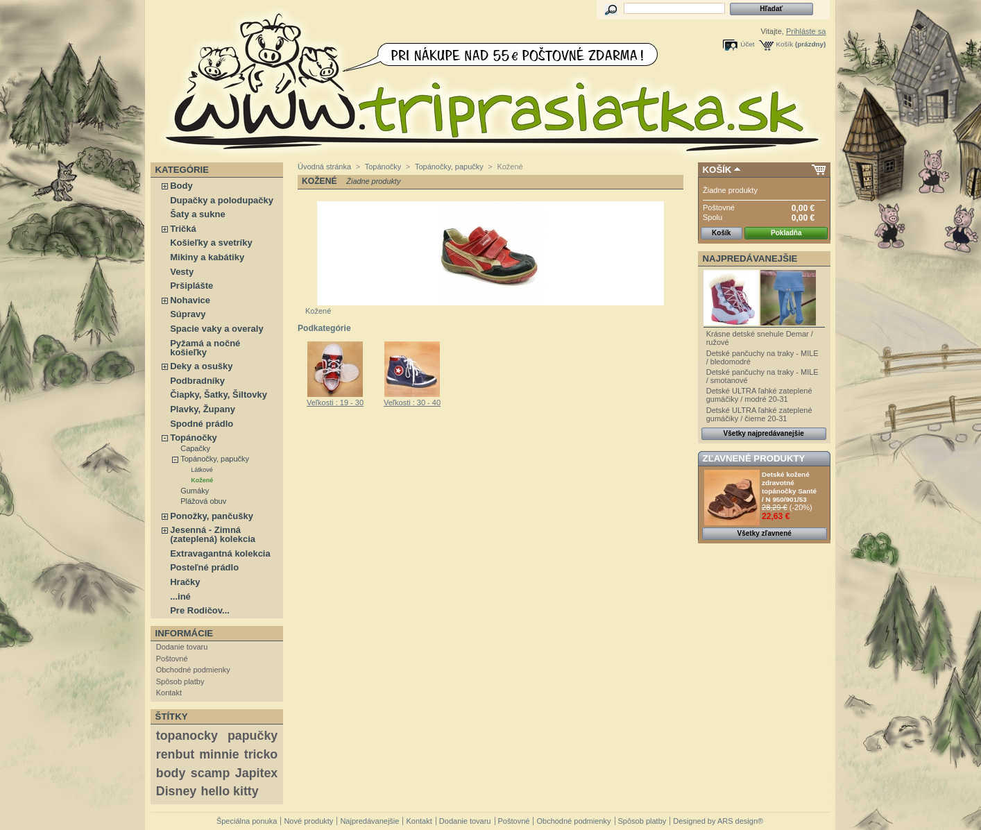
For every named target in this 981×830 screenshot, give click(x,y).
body (171, 773)
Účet (747, 44)
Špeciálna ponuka (246, 821)
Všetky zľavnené (764, 533)
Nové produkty (308, 821)
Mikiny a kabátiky (207, 257)
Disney (176, 791)
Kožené (202, 480)
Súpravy (187, 314)
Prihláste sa (806, 31)
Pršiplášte (191, 285)
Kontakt (169, 692)
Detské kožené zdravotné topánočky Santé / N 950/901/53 (789, 487)
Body (181, 185)
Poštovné (172, 658)
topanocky (187, 736)
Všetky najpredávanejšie (764, 433)
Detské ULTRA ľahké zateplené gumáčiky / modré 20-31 (759, 395)
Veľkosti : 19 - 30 (335, 402)
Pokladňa (786, 233)
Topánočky (193, 437)
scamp (210, 773)
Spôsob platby (180, 681)
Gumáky (194, 490)
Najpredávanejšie (750, 258)
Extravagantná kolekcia (220, 553)
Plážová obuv (203, 501)
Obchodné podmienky (193, 670)
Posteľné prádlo (204, 567)
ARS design (737, 821)
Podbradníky (197, 380)
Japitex (256, 773)
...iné (180, 596)
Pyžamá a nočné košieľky (205, 347)
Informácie (184, 633)
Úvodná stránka (324, 166)
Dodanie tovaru (182, 647)
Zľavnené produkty (754, 458)
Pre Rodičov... (200, 610)
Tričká (183, 228)
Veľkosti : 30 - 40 (412, 402)
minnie (219, 754)
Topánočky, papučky (214, 459)
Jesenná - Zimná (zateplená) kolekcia (212, 534)
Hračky (185, 582)
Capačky (195, 448)
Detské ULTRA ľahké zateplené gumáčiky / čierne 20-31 (759, 414)
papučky (253, 736)
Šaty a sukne (197, 214)
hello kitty (230, 791)
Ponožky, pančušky (211, 516)
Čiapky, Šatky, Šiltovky (218, 394)
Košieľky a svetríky (211, 242)
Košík (785, 44)
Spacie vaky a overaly (216, 328)
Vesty (182, 271)
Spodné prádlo (201, 423)
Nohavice (190, 300)
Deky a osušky (201, 366)
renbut (175, 754)
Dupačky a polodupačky (221, 200)
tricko (261, 754)
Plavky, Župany (202, 409)
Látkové (202, 469)
